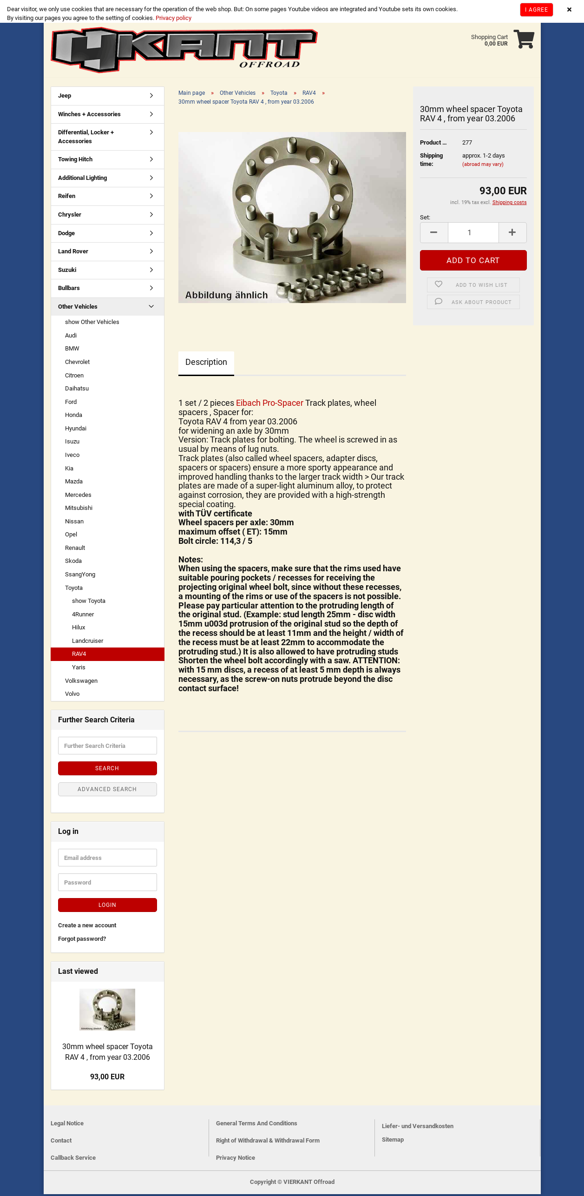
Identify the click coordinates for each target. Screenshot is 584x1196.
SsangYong (80, 576)
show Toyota (88, 602)
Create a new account (87, 927)
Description (206, 364)
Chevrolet (77, 363)
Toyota (74, 589)
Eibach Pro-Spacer (270, 405)
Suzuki (67, 271)
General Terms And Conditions (256, 1125)
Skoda (73, 562)
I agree (536, 10)
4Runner (83, 616)
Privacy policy (172, 17)
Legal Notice (67, 1125)
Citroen (74, 377)
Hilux (78, 629)
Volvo (72, 695)
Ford (71, 403)
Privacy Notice (235, 1159)
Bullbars (69, 289)
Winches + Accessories (89, 115)
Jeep (64, 97)
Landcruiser (87, 642)
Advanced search (107, 791)
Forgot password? (82, 940)
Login (107, 907)
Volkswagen (81, 682)
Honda (73, 416)
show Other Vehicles (92, 323)
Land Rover (73, 253)
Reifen (66, 197)
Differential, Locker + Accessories (86, 138)
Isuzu (72, 443)
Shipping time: (431, 162)
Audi (71, 337)
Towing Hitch (75, 161)
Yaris (78, 669)
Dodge (66, 234)
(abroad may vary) (483, 166)
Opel (71, 536)
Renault (75, 549)
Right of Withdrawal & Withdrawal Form (268, 1142)
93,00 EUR (107, 1078)
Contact (61, 1142)
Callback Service (73, 1159)
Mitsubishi (78, 509)
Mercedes (78, 496)
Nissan (74, 523)
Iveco (72, 456)
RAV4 (79, 655)
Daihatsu (77, 390)
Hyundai (75, 430)
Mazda (74, 483)
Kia (69, 470)
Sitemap (393, 1141)
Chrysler (69, 216)
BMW (72, 350)
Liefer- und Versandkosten (417, 1127)
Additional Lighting (82, 179)
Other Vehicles (78, 308)
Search (107, 770)
